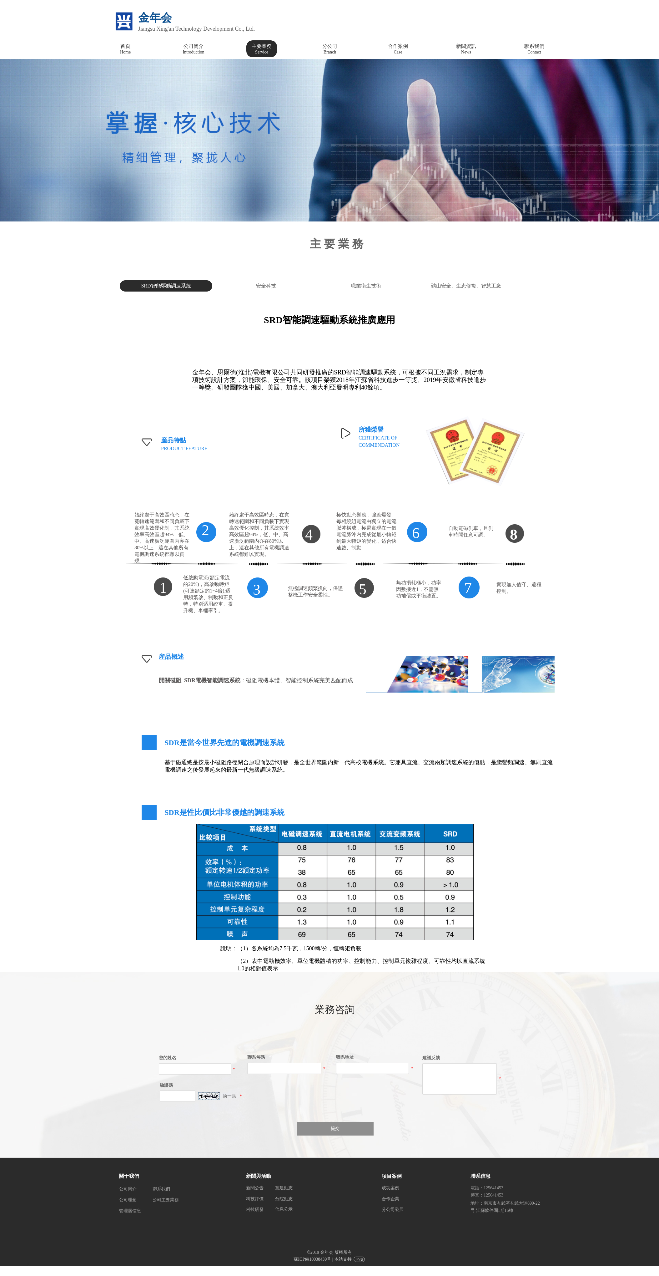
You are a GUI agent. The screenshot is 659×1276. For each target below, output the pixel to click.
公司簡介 (128, 1189)
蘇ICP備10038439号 (312, 1259)
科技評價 (255, 1199)
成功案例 (390, 1188)
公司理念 (128, 1199)
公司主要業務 (166, 1199)
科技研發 (255, 1209)
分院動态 (284, 1199)
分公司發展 (393, 1209)
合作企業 (390, 1199)
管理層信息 (130, 1210)
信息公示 (284, 1209)
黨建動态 (284, 1188)
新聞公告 (255, 1188)
